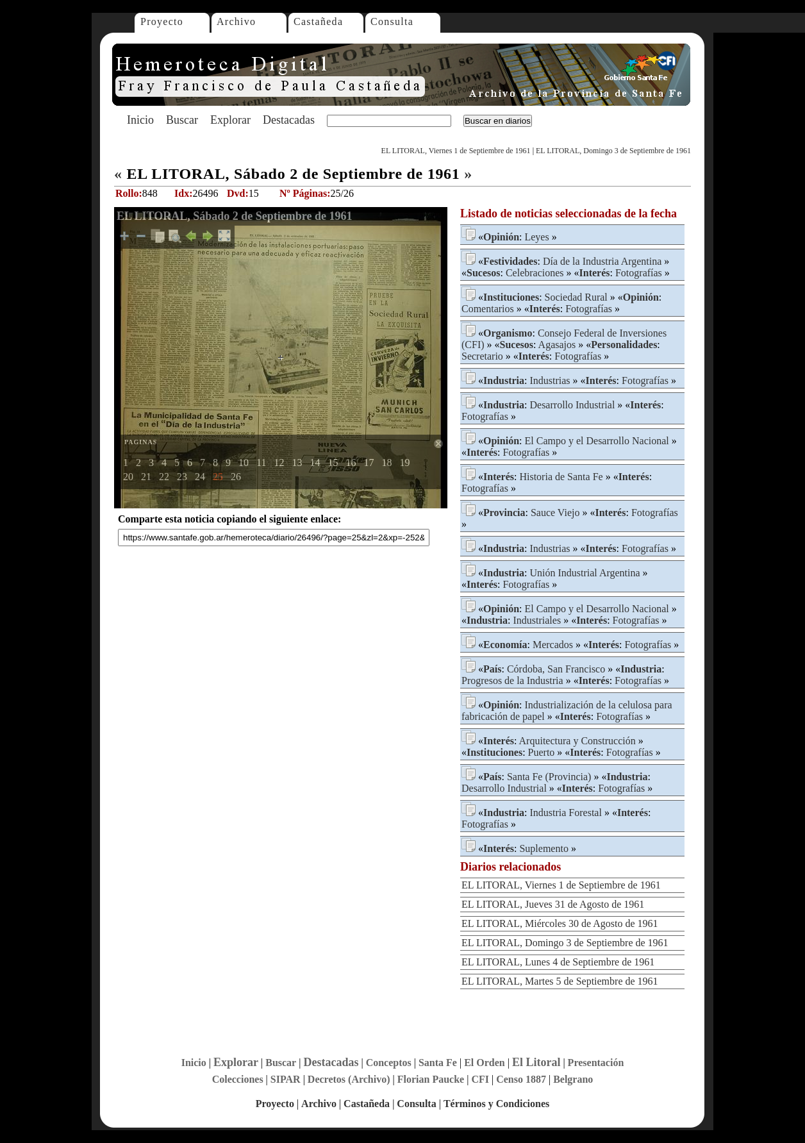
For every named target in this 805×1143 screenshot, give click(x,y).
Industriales (537, 620)
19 (404, 462)
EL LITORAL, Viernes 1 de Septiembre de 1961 (456, 150)
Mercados (553, 644)
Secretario (482, 356)
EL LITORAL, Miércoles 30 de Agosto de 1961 (559, 923)
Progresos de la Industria (512, 680)
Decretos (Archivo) (349, 1079)
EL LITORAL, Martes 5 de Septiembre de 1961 (559, 981)
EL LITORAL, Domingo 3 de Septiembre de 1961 (613, 150)
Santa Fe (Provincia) (549, 776)
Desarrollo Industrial (572, 404)
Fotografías (638, 272)
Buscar (182, 119)
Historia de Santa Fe (560, 476)
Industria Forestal (565, 812)
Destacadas (289, 119)
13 (297, 462)
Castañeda (318, 21)
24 (200, 476)
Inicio (140, 119)
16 (350, 462)
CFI (480, 1079)
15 (333, 462)
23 (182, 476)
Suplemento (543, 848)
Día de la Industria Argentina (602, 261)
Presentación (596, 1062)
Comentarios (487, 308)
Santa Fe (438, 1062)
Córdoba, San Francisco (556, 668)
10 (243, 462)
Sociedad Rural (576, 297)
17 (368, 462)
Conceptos (388, 1062)
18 (386, 462)
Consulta (391, 21)
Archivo (236, 21)
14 (315, 462)
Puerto (541, 752)
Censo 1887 (521, 1079)
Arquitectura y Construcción (577, 740)
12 (279, 462)
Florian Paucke (430, 1079)
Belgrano (573, 1079)
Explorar (230, 119)
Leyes (536, 236)
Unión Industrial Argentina (584, 572)
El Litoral (536, 1062)
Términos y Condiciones (496, 1103)
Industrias (549, 380)
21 (146, 476)
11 (261, 462)
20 (128, 476)
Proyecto (161, 21)
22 (164, 476)
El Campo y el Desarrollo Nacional (596, 440)
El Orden (484, 1062)
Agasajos (557, 344)
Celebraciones (535, 272)
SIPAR (285, 1079)
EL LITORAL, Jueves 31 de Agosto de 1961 (552, 904)
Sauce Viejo (555, 512)
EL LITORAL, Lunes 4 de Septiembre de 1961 (557, 961)
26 (236, 476)
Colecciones (237, 1079)
